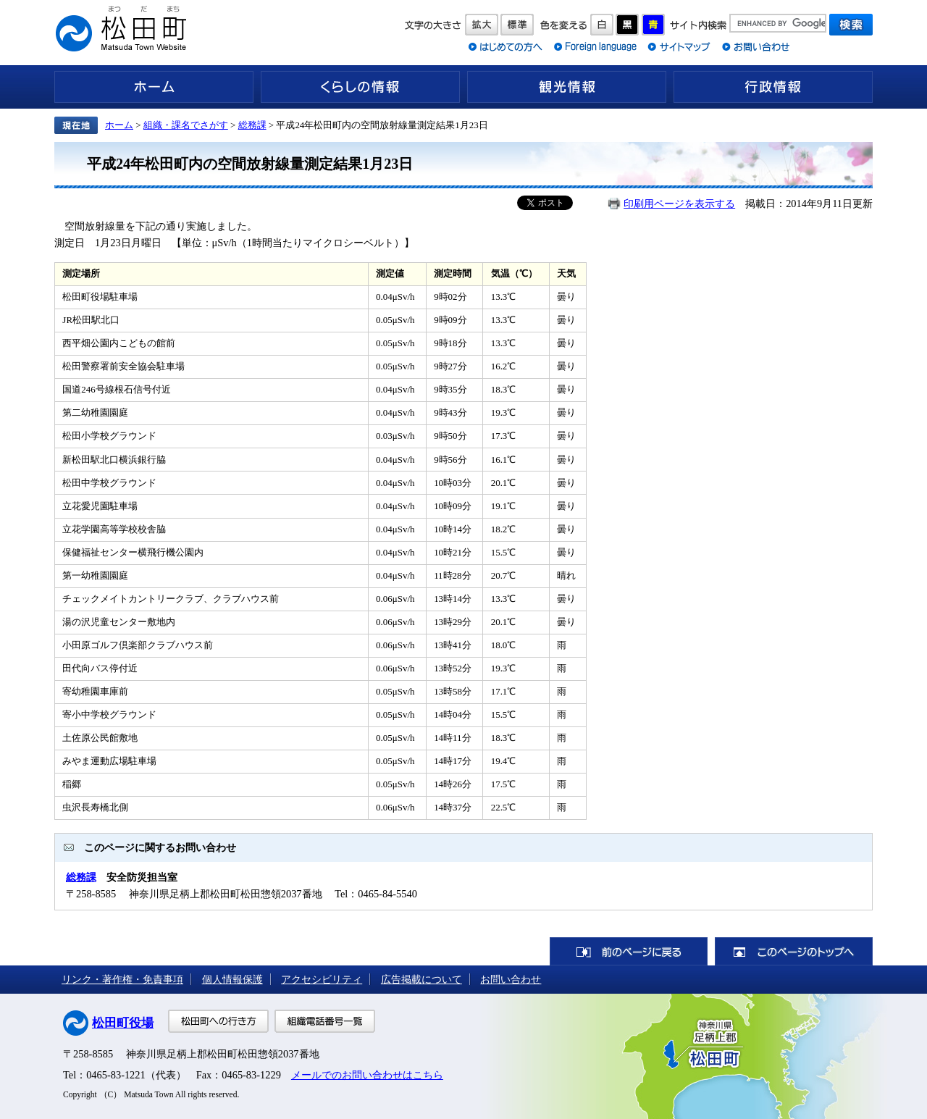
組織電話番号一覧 (324, 1021)
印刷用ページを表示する (679, 203)
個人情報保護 (232, 979)
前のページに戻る (629, 951)
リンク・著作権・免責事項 (122, 979)
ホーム (153, 87)
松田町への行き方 (218, 1021)
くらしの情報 (360, 87)
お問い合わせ (510, 979)
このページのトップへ (794, 951)
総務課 (252, 125)
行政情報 (773, 87)
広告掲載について (421, 979)
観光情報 (566, 87)
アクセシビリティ (321, 979)
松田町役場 (123, 1023)
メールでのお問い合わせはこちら (367, 1075)
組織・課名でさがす (185, 125)
